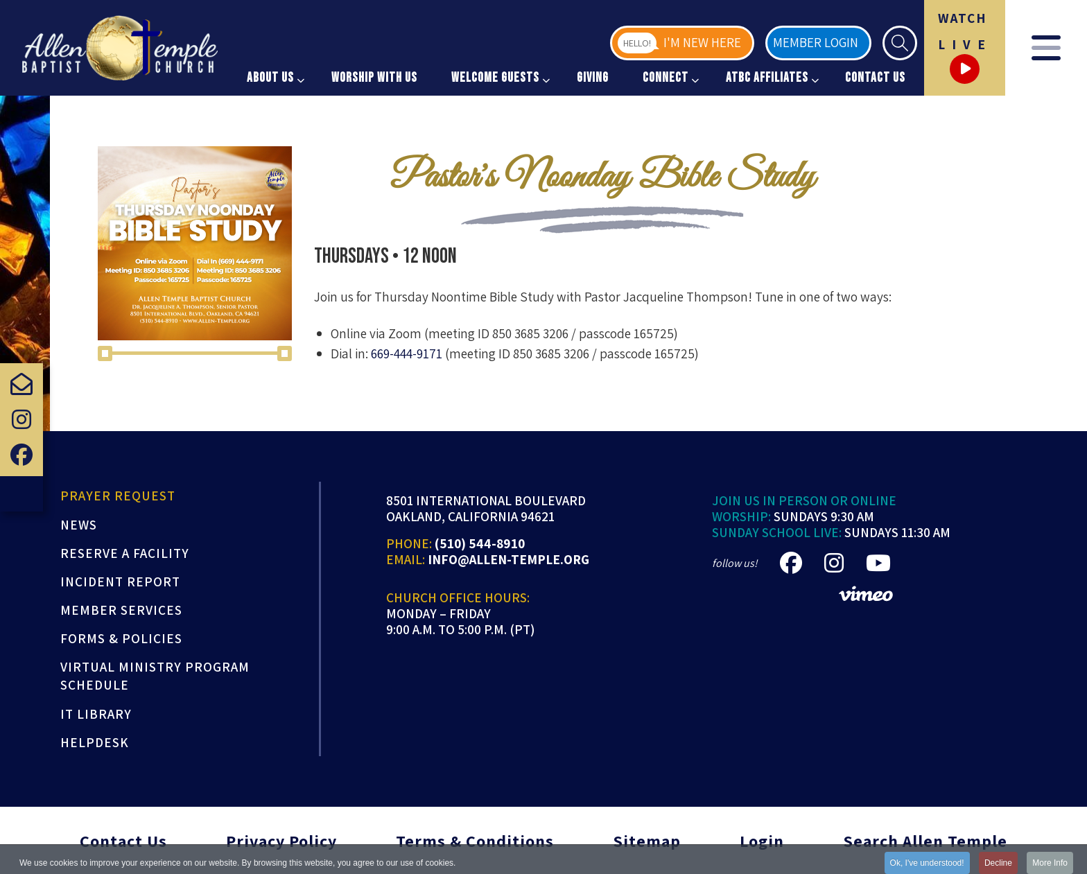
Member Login (815, 42)
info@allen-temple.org (508, 560)
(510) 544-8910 (480, 544)
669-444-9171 (406, 353)
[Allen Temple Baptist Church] (120, 47)
